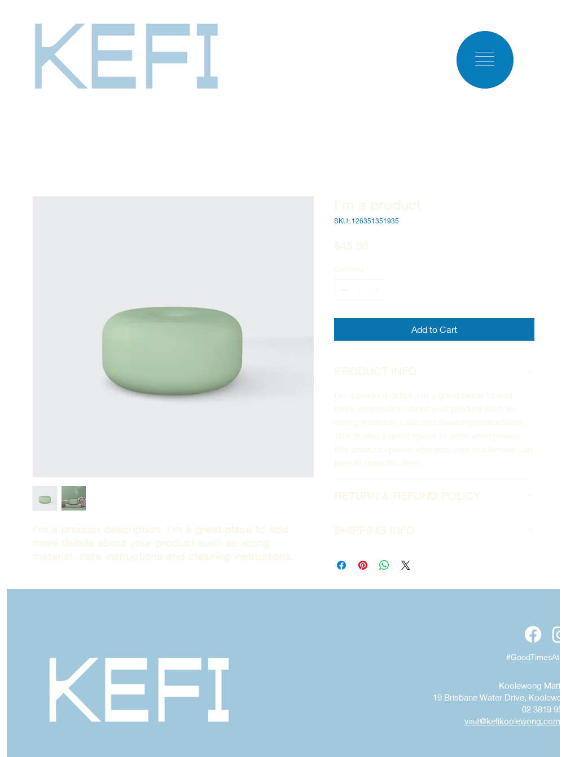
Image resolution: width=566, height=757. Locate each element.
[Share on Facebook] (341, 565)
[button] (484, 59)
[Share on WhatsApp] (384, 565)
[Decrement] (343, 290)
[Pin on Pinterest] (363, 565)
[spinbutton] (360, 290)
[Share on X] (406, 565)
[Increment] (377, 290)
